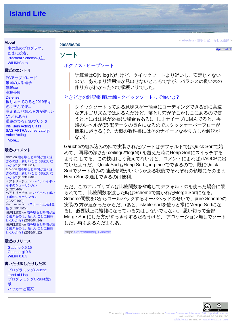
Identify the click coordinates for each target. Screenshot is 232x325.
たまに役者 (17, 53)
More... (13, 140)
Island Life (27, 13)
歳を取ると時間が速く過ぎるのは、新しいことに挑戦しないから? (29, 161)
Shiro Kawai (132, 313)
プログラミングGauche (27, 270)
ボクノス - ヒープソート (89, 65)
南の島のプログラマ (24, 48)
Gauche (104, 232)
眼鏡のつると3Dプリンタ (27, 121)
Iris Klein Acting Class (23, 126)
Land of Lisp (18, 275)
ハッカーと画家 (21, 289)
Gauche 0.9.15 (20, 247)
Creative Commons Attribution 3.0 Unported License (196, 313)
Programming (85, 232)
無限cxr (12, 87)
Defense (13, 97)
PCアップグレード (21, 78)
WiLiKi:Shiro (18, 63)
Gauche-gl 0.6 (19, 252)
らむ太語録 (221, 40)
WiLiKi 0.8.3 (17, 256)
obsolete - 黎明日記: (196, 40)
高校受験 (13, 92)
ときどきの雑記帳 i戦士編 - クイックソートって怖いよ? (121, 97)
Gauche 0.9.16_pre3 (215, 319)
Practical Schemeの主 (26, 58)
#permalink (224, 49)
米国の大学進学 (19, 83)
